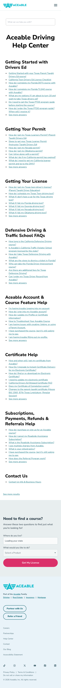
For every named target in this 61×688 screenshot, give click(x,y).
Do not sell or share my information (18, 675)
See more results (11, 494)
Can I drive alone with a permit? (24, 154)
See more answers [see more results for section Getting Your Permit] (18, 166)
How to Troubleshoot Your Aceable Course (29, 321)
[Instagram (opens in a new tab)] (15, 666)
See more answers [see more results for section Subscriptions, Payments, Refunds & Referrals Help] (18, 461)
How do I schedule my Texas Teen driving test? (31, 193)
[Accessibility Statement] (21, 655)
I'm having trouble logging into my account (29, 308)
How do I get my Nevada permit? (24, 147)
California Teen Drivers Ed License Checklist (30, 79)
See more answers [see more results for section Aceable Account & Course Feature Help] (18, 340)
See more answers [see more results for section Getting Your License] (18, 215)
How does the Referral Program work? (27, 458)
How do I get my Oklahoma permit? (26, 151)
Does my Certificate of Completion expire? (29, 386)
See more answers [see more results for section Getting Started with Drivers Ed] (18, 114)
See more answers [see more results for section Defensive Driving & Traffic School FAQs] (18, 282)
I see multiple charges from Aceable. (26, 445)
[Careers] (21, 628)
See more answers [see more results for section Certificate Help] (18, 398)
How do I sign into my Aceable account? (28, 311)
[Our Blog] (21, 650)
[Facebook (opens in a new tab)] (46, 666)
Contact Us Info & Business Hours (25, 481)
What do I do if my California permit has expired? (32, 157)
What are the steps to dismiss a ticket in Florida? (32, 260)
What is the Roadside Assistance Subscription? (31, 442)
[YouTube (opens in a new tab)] (35, 666)
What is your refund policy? (22, 448)
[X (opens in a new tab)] (25, 666)
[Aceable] (15, 5)
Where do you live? (12, 535)
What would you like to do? (16, 547)
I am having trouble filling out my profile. (28, 337)
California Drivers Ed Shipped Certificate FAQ (30, 383)
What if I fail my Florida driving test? (26, 203)
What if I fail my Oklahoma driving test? (28, 212)
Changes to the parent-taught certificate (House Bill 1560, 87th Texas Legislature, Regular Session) (32, 392)
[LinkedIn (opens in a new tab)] (56, 666)
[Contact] (21, 644)
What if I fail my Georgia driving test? (27, 206)
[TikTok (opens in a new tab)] (5, 666)
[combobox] (30, 22)
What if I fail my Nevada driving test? (26, 209)
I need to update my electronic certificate (28, 379)
